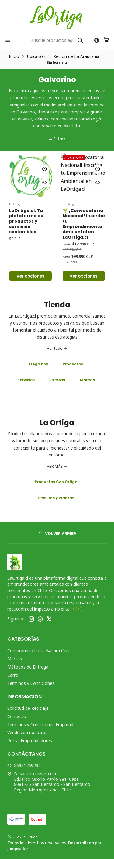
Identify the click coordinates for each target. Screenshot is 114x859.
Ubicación (36, 56)
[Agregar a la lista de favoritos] (44, 195)
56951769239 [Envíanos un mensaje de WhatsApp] (24, 765)
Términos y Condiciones (30, 683)
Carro (12, 675)
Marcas (87, 379)
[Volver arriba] (57, 534)
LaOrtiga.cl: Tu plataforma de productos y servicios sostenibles (26, 247)
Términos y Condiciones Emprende (41, 724)
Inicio (14, 56)
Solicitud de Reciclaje (28, 708)
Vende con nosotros (27, 732)
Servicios (26, 379)
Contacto (16, 716)
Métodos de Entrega (27, 667)
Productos (73, 364)
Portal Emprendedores (29, 740)
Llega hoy (38, 364)
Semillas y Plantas (56, 497)
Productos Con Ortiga (56, 481)
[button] (57, 113)
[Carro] (106, 40)
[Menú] (8, 40)
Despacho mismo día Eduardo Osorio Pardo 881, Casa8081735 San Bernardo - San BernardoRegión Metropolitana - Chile (48, 782)
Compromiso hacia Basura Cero (39, 650)
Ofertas (57, 379)
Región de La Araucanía (76, 56)
